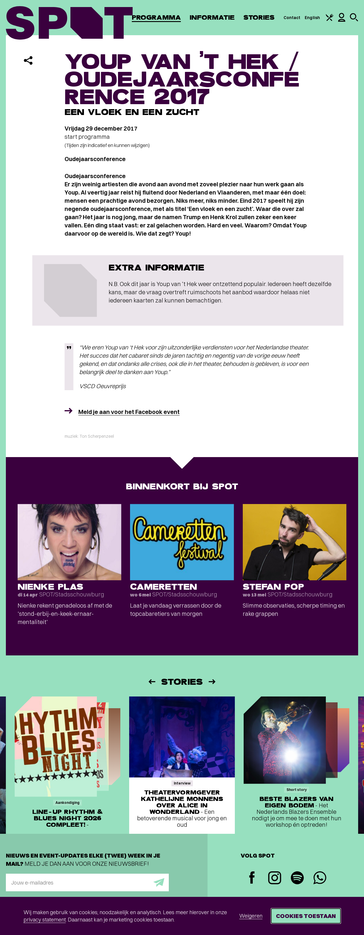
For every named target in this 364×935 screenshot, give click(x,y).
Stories (259, 17)
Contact (292, 17)
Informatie (212, 17)
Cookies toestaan (306, 915)
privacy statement (44, 919)
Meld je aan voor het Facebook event (129, 411)
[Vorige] (151, 681)
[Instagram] (274, 878)
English (312, 17)
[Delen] (28, 60)
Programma (156, 17)
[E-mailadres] (87, 882)
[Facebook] (252, 878)
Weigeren (250, 915)
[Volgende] (212, 681)
